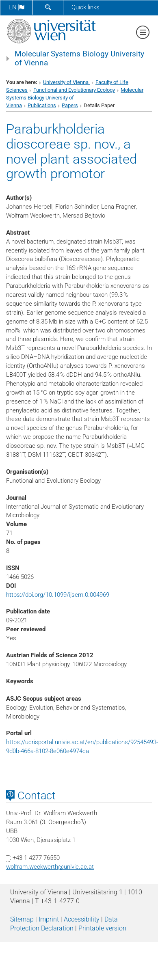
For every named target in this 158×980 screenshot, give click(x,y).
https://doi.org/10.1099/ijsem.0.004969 (57, 594)
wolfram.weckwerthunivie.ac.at (50, 866)
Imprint (49, 919)
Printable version (102, 928)
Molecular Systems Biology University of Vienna (79, 58)
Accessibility (82, 919)
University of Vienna (66, 82)
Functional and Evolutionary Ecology (74, 90)
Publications (42, 105)
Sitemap (22, 919)
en (16, 7)
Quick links (85, 7)
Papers (70, 105)
